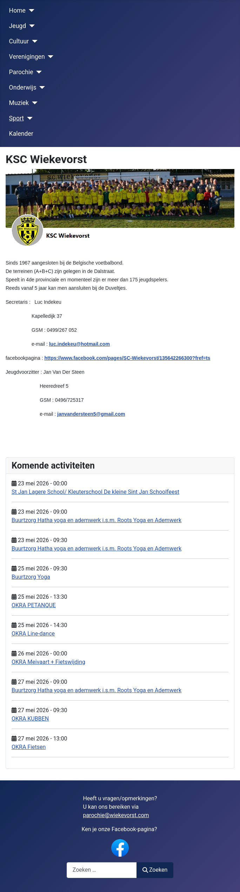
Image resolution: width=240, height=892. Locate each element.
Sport (16, 118)
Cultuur (19, 41)
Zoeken (155, 869)
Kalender (21, 133)
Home (17, 10)
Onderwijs (22, 87)
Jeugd (17, 25)
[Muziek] (33, 102)
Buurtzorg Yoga (31, 577)
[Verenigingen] (49, 56)
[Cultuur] (33, 41)
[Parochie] (37, 72)
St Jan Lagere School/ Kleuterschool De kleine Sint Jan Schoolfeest (95, 492)
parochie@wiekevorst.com (116, 815)
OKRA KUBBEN (30, 718)
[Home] (30, 10)
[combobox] (102, 870)
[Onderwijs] (40, 87)
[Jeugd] (30, 25)
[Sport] (28, 118)
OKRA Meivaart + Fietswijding (48, 662)
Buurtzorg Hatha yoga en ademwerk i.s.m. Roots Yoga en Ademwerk (96, 520)
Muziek (19, 102)
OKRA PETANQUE (34, 605)
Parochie (21, 72)
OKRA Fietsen (29, 747)
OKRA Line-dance (33, 633)
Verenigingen (27, 56)
